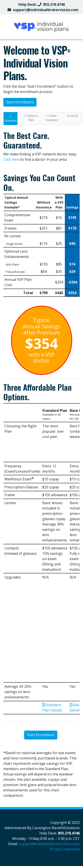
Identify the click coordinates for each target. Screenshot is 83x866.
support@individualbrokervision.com (45, 9)
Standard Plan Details (52, 707)
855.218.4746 (54, 4)
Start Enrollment (20, 102)
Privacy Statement (65, 849)
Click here (11, 159)
